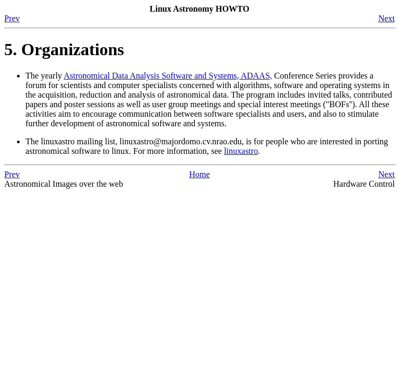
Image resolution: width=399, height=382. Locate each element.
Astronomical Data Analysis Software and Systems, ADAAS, (168, 75)
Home (199, 174)
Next (386, 18)
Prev (12, 18)
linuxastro (241, 150)
